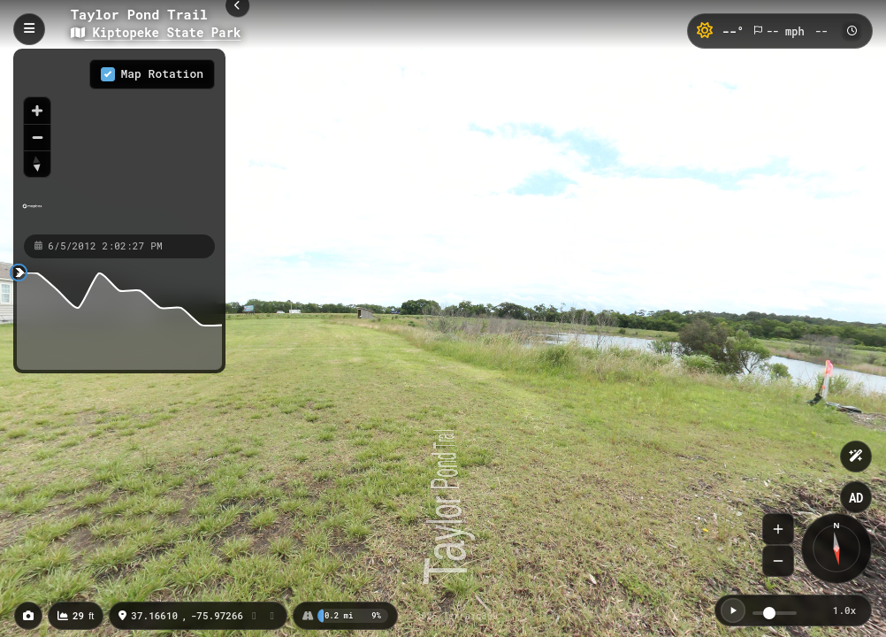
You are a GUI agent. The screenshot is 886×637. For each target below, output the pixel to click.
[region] (119, 140)
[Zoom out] (37, 137)
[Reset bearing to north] (37, 163)
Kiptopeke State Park (156, 32)
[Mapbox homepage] (32, 213)
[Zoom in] (37, 110)
